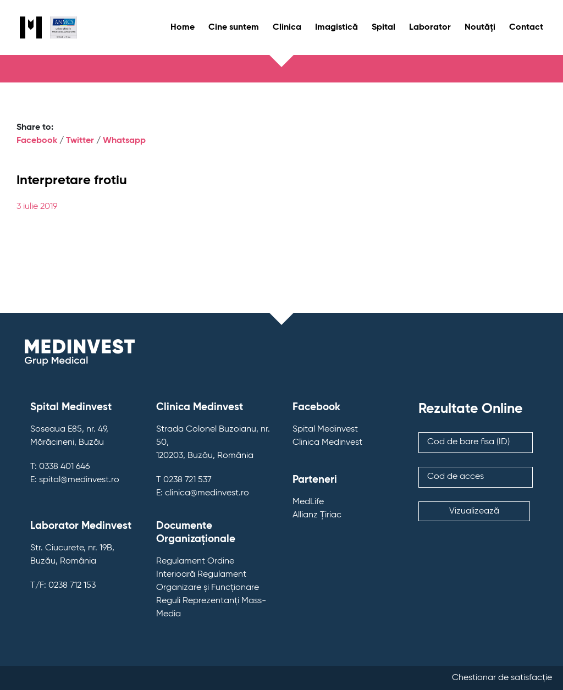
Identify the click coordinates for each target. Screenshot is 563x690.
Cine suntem (233, 27)
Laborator (430, 27)
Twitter (80, 140)
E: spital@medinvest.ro (74, 480)
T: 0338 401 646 (60, 466)
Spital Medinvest (325, 429)
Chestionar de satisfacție (502, 678)
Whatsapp (124, 140)
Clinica (287, 27)
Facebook (36, 140)
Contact (526, 27)
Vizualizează (474, 511)
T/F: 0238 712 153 (63, 585)
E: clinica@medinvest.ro (202, 493)
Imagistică (336, 27)
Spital (383, 27)
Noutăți (480, 27)
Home (182, 27)
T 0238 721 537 (184, 480)
